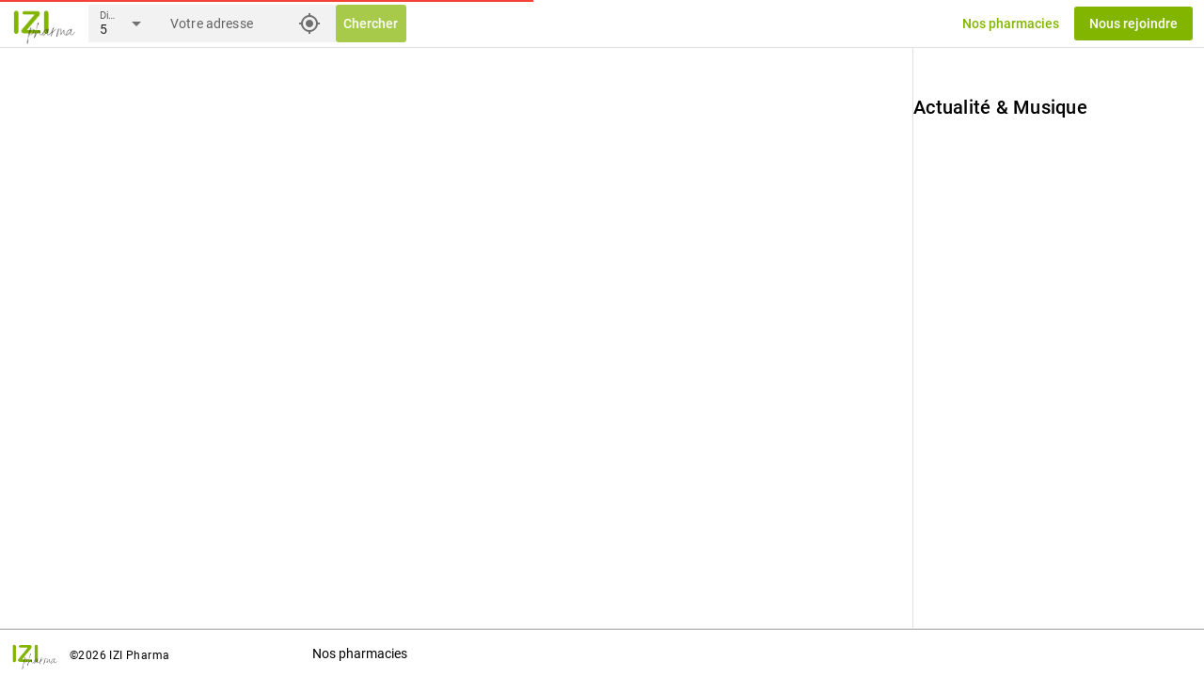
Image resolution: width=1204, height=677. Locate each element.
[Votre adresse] (229, 23)
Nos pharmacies (359, 653)
